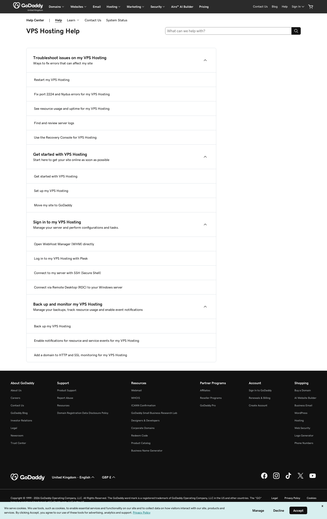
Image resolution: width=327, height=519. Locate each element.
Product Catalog (140, 443)
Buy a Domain (302, 390)
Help (58, 20)
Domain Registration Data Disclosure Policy (82, 413)
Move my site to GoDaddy (53, 205)
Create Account (258, 405)
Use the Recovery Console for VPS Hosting (65, 137)
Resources (63, 405)
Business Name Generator (146, 450)
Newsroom (17, 435)
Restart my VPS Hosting (51, 79)
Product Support (66, 390)
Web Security (302, 428)
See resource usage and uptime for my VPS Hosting (71, 108)
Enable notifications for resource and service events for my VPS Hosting (86, 340)
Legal (14, 428)
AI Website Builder (305, 398)
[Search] (296, 31)
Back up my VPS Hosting (52, 326)
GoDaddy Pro (208, 405)
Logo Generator (303, 435)
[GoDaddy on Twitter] (300, 478)
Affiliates (205, 390)
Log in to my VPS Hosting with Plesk (61, 258)
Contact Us (93, 20)
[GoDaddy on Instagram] (276, 478)
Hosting (299, 420)
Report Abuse (65, 398)
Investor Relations (21, 420)
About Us (16, 390)
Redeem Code (139, 435)
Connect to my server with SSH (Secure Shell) (67, 272)
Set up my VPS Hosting (51, 190)
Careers (15, 398)
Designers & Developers (145, 420)
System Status (116, 20)
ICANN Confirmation (143, 405)
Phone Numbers (303, 443)
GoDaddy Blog (19, 413)
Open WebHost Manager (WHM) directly (64, 244)
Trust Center (18, 443)
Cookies (311, 498)
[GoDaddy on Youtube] (312, 478)
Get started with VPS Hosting (55, 176)
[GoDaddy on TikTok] (288, 478)
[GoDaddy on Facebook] (264, 478)
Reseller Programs (211, 398)
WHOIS (135, 398)
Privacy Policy (292, 498)
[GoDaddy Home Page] (28, 477)
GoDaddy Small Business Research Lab (154, 413)
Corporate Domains (143, 428)
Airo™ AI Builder (182, 6)
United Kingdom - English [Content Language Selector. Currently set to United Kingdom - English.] (73, 477)
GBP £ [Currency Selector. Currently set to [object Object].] (109, 477)
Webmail (136, 390)
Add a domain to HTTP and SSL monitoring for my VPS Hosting (80, 355)
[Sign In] (298, 6)
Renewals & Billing (259, 398)
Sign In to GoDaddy (260, 390)
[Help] (284, 6)
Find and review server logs (54, 123)
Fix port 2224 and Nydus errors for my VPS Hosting (72, 94)
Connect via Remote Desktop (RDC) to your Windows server (78, 287)
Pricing (204, 6)
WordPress (300, 413)
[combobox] (228, 31)
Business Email (303, 405)
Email (97, 6)
